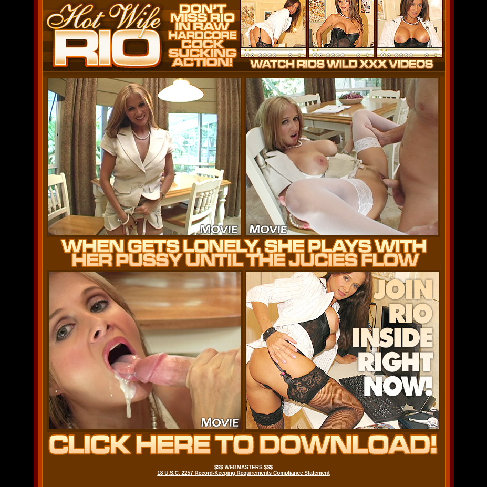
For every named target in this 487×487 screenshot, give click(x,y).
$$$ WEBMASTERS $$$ (243, 467)
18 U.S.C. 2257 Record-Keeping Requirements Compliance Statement (243, 473)
